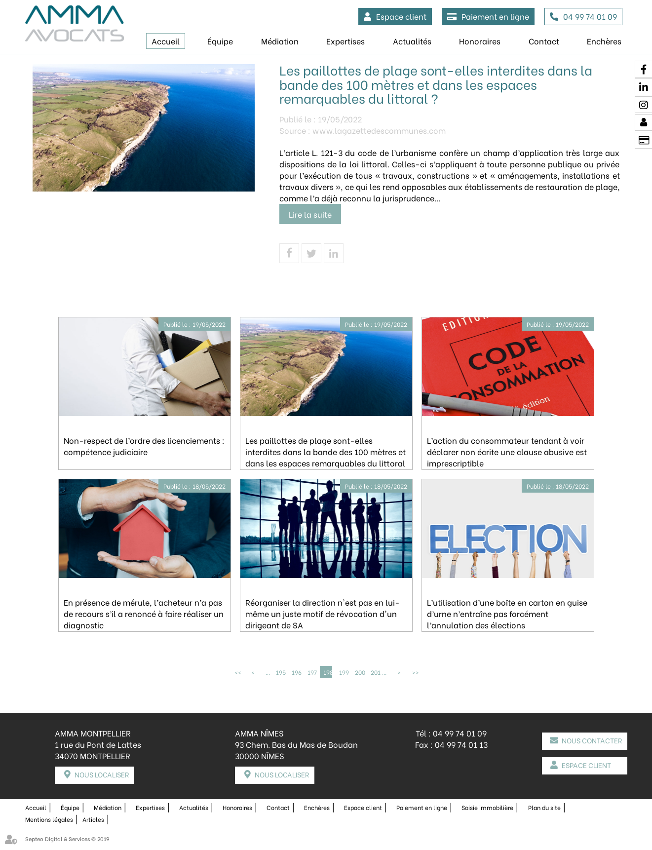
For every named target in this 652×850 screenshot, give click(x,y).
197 (311, 672)
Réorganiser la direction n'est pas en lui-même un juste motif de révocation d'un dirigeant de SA (322, 613)
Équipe (220, 40)
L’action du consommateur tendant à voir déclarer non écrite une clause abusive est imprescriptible (507, 451)
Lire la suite (310, 214)
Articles (93, 818)
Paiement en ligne (495, 16)
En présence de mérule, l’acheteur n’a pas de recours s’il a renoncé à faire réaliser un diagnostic (144, 613)
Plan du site (544, 807)
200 (359, 672)
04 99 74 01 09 (590, 16)
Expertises (345, 40)
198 (327, 672)
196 (296, 672)
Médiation (280, 40)
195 (280, 672)
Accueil (166, 40)
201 (375, 672)
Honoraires (479, 40)
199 (343, 672)
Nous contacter (592, 740)
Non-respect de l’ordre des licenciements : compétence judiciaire (144, 445)
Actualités (412, 40)
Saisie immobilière (487, 807)
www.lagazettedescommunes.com (379, 130)
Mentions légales (49, 818)
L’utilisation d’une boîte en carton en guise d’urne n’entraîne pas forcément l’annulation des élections (507, 613)
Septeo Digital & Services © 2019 (67, 838)
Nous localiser (102, 774)
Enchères (604, 40)
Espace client (401, 16)
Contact (544, 40)
